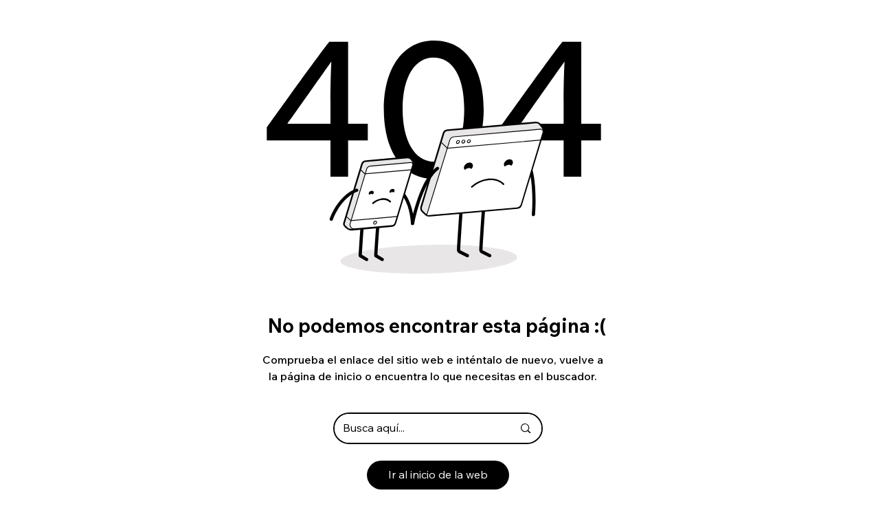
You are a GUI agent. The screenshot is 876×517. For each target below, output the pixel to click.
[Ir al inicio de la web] (438, 475)
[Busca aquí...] (418, 428)
